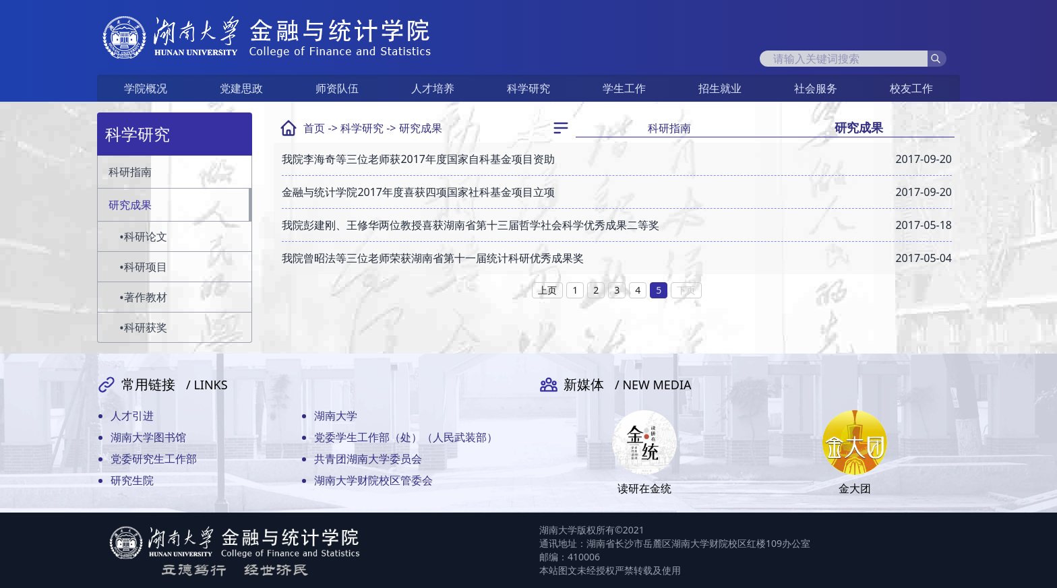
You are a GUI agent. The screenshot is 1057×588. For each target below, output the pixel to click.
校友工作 (911, 88)
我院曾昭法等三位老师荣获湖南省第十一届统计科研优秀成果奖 (433, 258)
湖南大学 (335, 415)
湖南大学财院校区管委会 (373, 480)
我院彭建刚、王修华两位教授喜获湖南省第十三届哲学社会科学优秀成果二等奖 (470, 225)
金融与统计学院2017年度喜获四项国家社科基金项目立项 (418, 192)
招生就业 (720, 88)
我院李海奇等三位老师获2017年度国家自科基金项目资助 (418, 159)
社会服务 (815, 88)
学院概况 (145, 88)
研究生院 (132, 480)
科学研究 (528, 88)
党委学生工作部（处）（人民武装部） (405, 437)
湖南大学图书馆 (148, 437)
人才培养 (432, 88)
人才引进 (132, 415)
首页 (314, 128)
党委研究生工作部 (154, 458)
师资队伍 (337, 88)
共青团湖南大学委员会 (368, 458)
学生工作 (624, 88)
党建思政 (241, 88)
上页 (547, 290)
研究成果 (420, 128)
